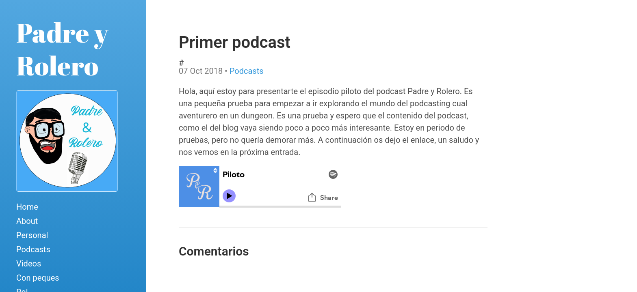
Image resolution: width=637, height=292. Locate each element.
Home (27, 207)
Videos (28, 263)
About (27, 221)
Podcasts (33, 249)
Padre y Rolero (62, 49)
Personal (32, 235)
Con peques (37, 278)
